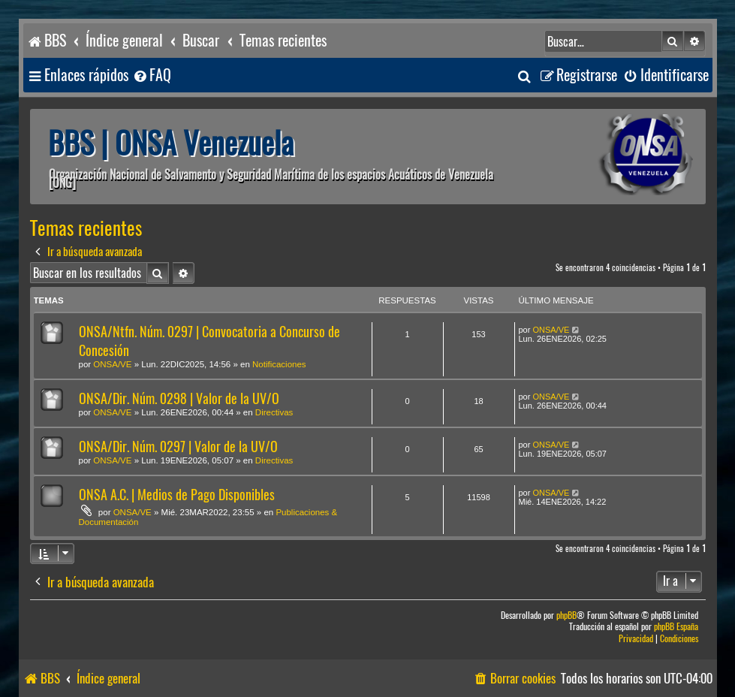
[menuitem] (151, 75)
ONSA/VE (112, 364)
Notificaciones (279, 364)
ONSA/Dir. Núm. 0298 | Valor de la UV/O (179, 398)
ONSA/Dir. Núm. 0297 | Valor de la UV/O (178, 446)
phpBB (566, 615)
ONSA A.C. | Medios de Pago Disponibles (177, 494)
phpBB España (676, 626)
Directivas (274, 412)
